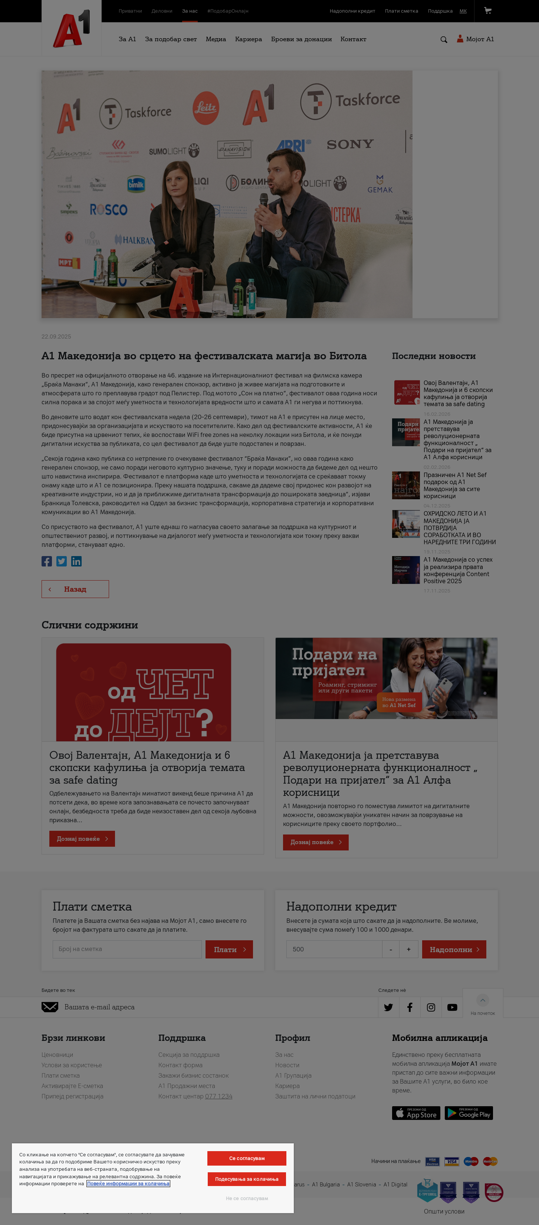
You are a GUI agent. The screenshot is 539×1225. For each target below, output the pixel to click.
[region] (153, 1178)
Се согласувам (246, 1158)
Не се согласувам (247, 1198)
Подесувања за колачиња (247, 1179)
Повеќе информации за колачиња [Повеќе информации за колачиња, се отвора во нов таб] (128, 1183)
